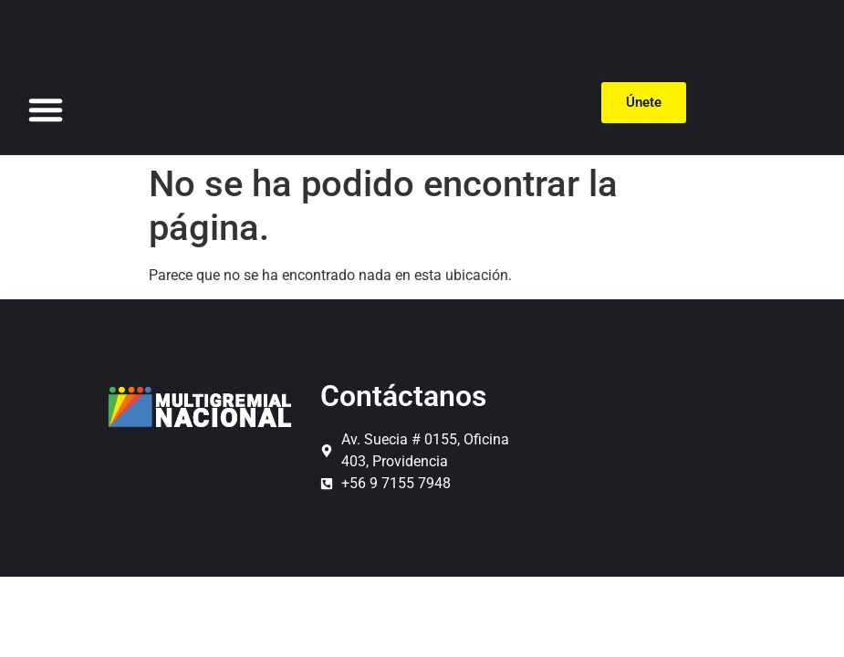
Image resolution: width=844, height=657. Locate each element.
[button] (45, 109)
